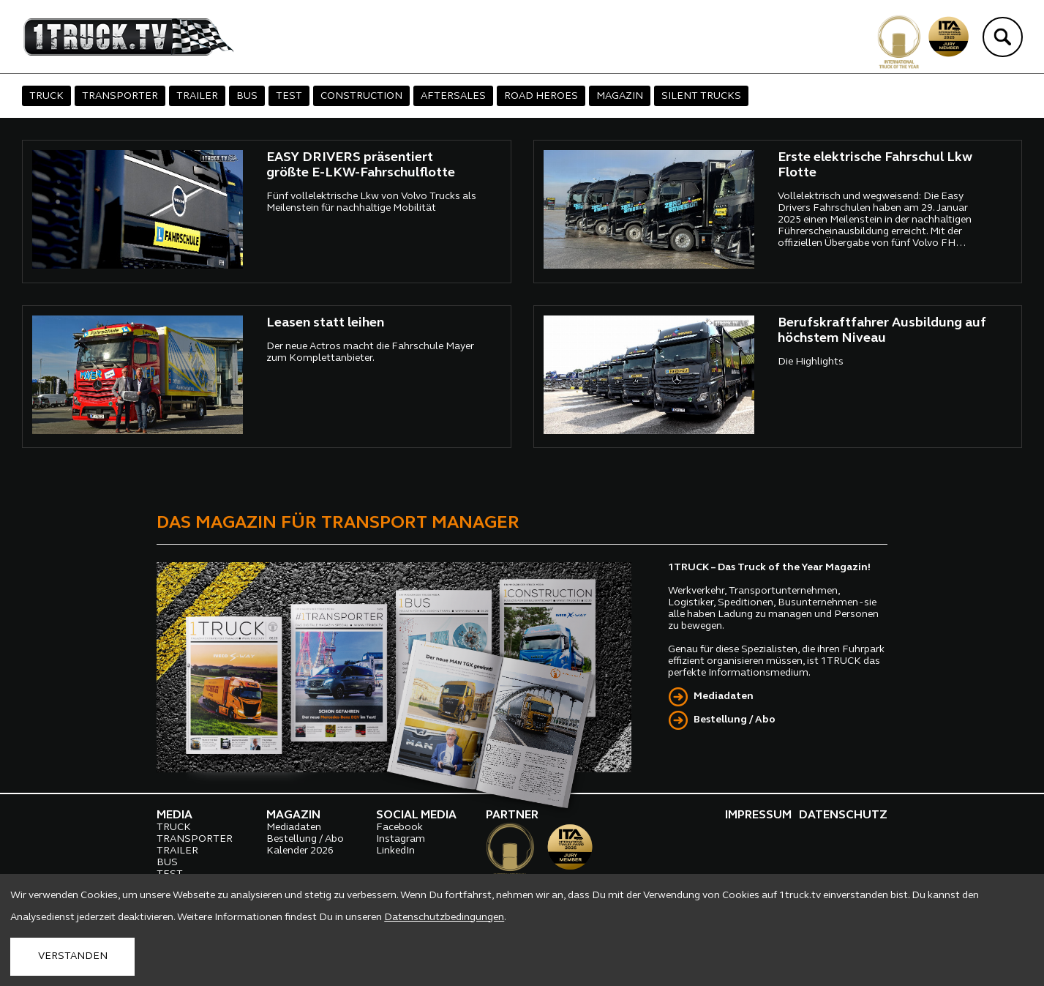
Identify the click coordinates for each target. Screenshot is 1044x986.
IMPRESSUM (758, 815)
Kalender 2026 (300, 850)
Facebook (399, 827)
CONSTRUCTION (361, 96)
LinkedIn (395, 850)
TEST (289, 96)
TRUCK (46, 96)
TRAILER (197, 96)
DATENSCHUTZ (843, 815)
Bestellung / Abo (735, 719)
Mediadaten (724, 696)
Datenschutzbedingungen (444, 917)
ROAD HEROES (541, 96)
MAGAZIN (619, 96)
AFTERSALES (453, 96)
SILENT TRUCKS (701, 96)
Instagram (400, 839)
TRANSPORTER (120, 96)
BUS (247, 96)
